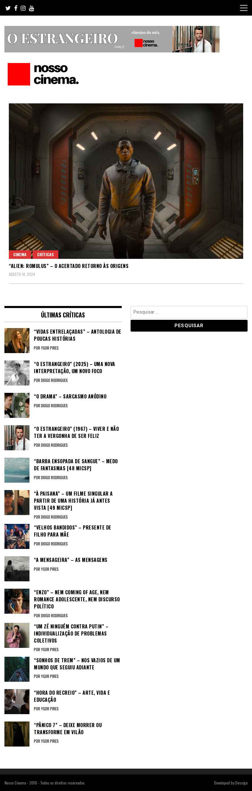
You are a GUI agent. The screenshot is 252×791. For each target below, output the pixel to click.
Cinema (20, 254)
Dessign (241, 783)
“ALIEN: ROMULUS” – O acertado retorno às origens (69, 265)
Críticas (45, 254)
